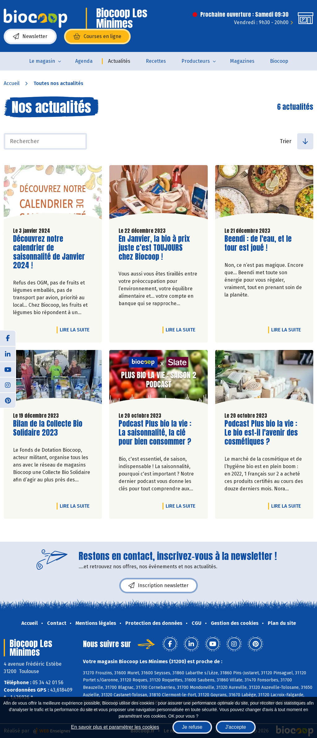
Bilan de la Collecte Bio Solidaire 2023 (48, 428)
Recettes (156, 61)
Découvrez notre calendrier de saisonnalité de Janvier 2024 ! (49, 252)
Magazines (242, 61)
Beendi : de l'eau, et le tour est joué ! (259, 243)
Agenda (84, 61)
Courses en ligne (97, 36)
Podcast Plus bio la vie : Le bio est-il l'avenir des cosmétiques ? (261, 432)
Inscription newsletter (158, 585)
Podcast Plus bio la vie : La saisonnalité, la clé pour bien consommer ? (155, 432)
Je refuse (192, 727)
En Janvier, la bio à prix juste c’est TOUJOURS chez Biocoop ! (154, 247)
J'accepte (235, 727)
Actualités (119, 61)
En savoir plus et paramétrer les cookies (115, 727)
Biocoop (279, 61)
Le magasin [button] (42, 61)
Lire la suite (76, 329)
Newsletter (30, 36)
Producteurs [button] (195, 61)
